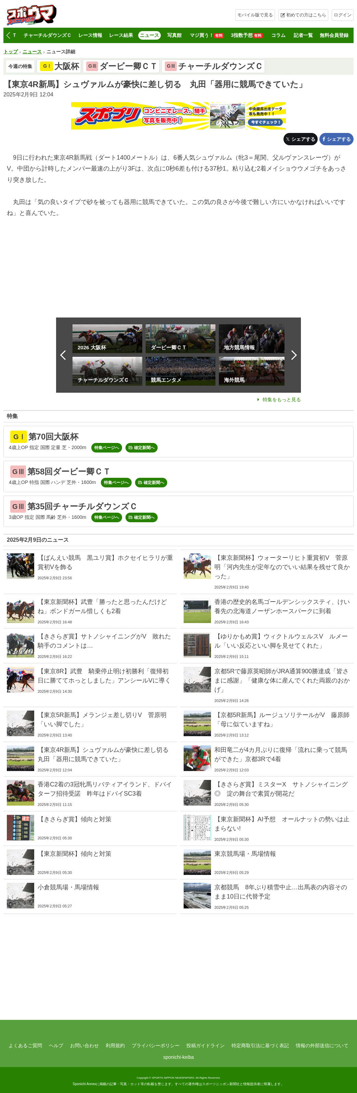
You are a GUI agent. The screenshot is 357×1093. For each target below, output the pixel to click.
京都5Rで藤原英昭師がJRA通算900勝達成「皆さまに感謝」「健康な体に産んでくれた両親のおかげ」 (282, 680)
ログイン (343, 14)
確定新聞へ (144, 447)
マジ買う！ (207, 35)
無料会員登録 (334, 35)
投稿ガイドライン (205, 1045)
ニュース (149, 35)
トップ (10, 51)
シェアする (303, 139)
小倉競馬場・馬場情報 (68, 887)
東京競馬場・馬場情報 (245, 853)
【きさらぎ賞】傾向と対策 (74, 819)
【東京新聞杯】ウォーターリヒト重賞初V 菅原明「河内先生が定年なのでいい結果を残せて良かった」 (282, 567)
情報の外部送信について (322, 1045)
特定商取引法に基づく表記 (260, 1045)
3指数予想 (247, 35)
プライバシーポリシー (156, 1045)
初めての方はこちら (306, 14)
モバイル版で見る (255, 14)
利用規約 (115, 1045)
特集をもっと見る (282, 399)
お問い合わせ (84, 1045)
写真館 (174, 35)
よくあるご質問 (25, 1045)
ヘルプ (56, 1045)
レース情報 (90, 35)
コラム (278, 35)
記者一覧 (303, 35)
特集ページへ (106, 447)
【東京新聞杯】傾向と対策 (74, 853)
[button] (8, 35)
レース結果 (121, 35)
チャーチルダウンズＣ (47, 35)
